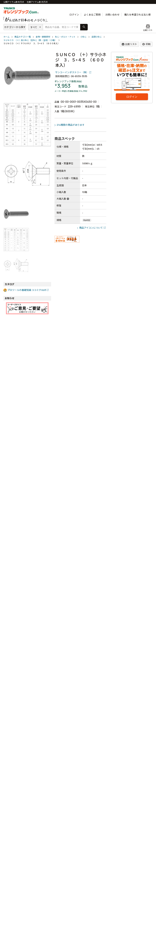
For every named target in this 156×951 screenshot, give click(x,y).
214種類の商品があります (70, 124)
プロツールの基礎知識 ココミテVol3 (26, 290)
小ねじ (83, 36)
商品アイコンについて (91, 227)
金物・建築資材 (43, 36)
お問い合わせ (112, 14)
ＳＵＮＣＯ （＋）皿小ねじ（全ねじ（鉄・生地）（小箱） (30, 40)
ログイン (74, 14)
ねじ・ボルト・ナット (65, 36)
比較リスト (129, 44)
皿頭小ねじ (96, 36)
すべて (33, 27)
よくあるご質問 (92, 14)
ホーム (6, 36)
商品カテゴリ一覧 (22, 36)
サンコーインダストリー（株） (72, 72)
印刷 (146, 44)
